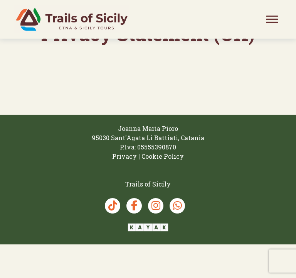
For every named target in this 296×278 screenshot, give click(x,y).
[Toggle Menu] (272, 19)
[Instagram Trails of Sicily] (155, 206)
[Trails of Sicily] (72, 19)
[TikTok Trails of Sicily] (112, 206)
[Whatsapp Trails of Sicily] (177, 206)
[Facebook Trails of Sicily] (134, 206)
